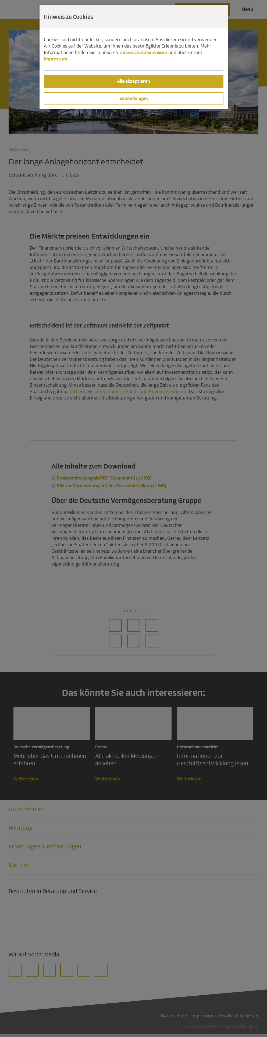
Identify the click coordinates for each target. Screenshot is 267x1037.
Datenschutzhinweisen (143, 52)
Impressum (55, 59)
